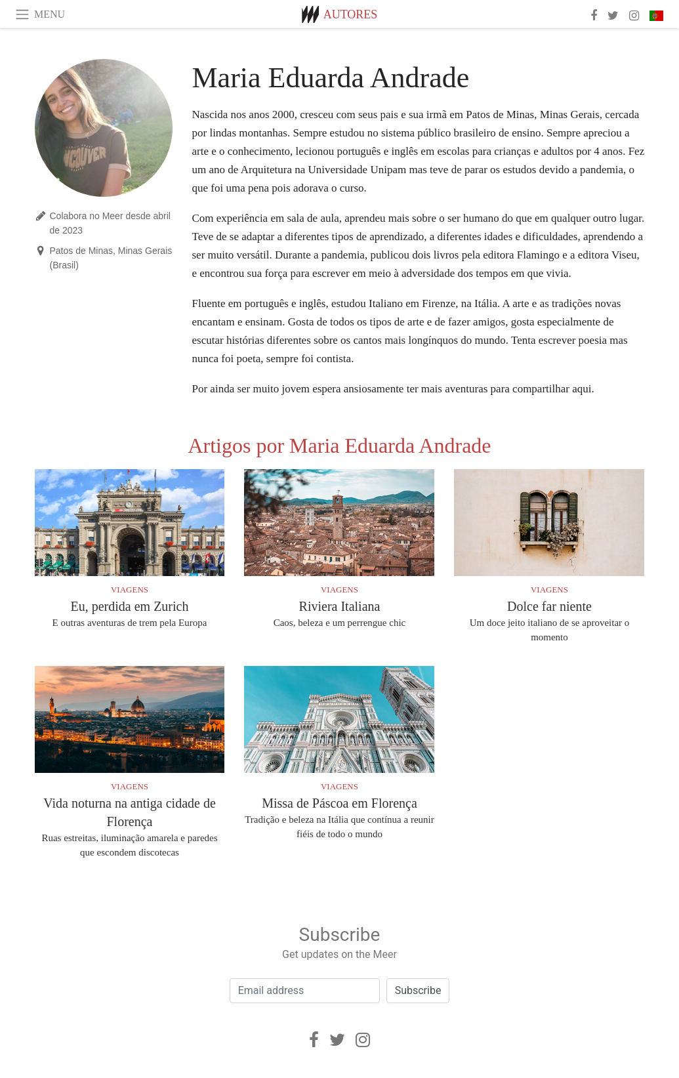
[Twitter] (337, 1040)
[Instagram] (362, 1040)
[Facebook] (314, 1040)
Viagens (129, 589)
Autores (350, 14)
